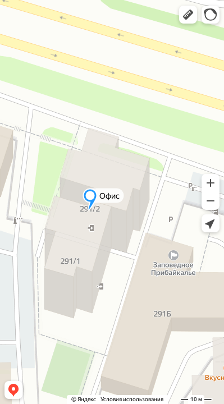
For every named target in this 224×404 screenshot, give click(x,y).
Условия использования (131, 399)
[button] (188, 15)
